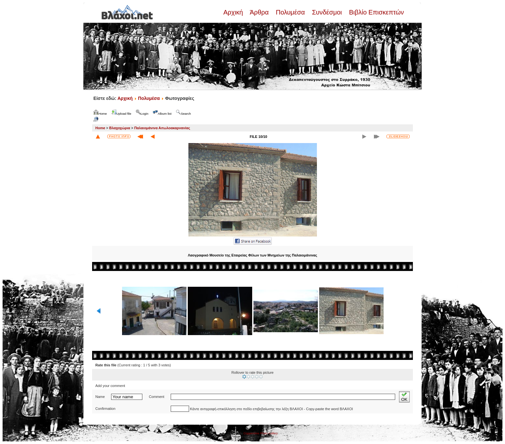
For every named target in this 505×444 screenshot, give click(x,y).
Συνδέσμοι (327, 12)
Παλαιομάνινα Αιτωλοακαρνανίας (162, 128)
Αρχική (233, 12)
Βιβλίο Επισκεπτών (375, 12)
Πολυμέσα (290, 12)
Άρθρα (259, 12)
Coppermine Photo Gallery (260, 433)
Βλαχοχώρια (119, 128)
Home (100, 128)
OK (404, 397)
